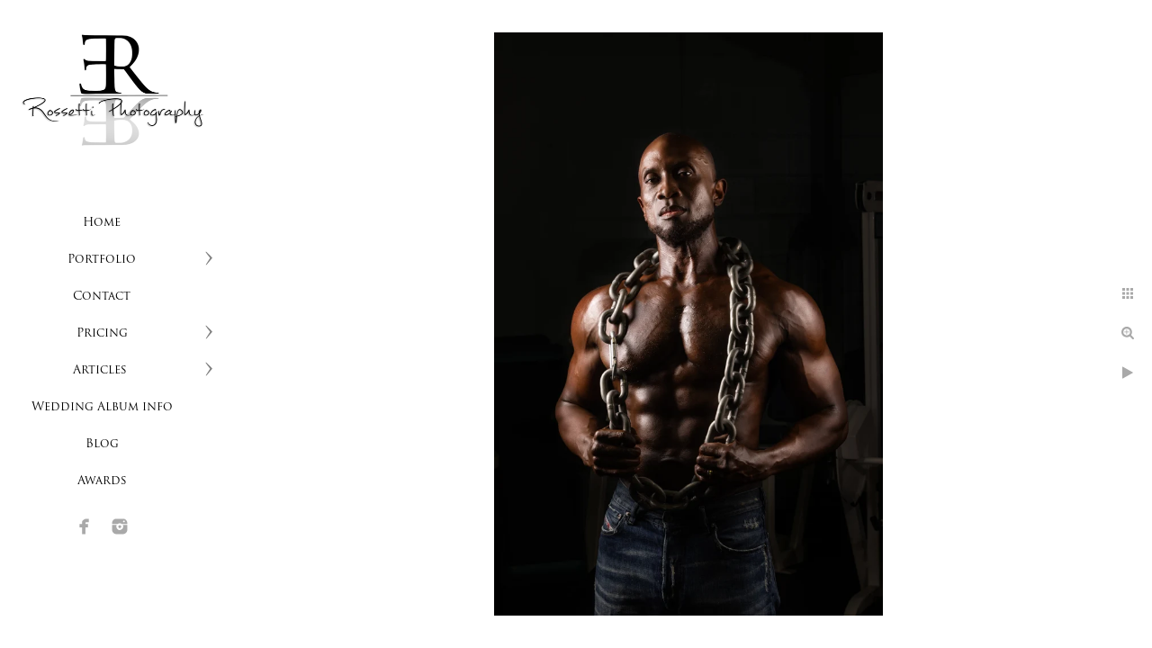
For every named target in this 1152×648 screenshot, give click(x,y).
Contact (101, 296)
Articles (101, 370)
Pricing (102, 333)
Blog (102, 444)
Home (102, 223)
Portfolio (102, 260)
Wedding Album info (102, 407)
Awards (102, 481)
